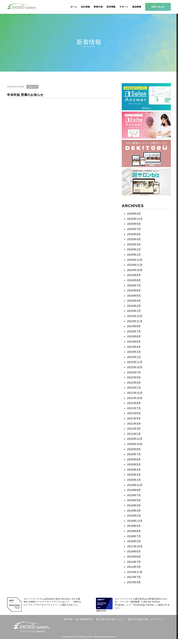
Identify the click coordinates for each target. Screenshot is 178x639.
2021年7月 (134, 408)
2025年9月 (134, 223)
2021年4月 (134, 423)
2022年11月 (134, 362)
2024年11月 (134, 264)
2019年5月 (134, 500)
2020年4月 (134, 469)
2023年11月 (134, 321)
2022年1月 (134, 387)
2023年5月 (134, 341)
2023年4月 (134, 346)
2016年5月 (134, 551)
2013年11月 (134, 572)
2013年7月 (134, 577)
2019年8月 (134, 490)
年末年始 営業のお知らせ (25, 94)
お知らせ (32, 87)
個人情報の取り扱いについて (110, 619)
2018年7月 (134, 536)
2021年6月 (134, 413)
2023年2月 (134, 351)
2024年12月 (134, 259)
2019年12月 (134, 485)
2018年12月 (134, 520)
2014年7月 (134, 561)
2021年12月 (134, 392)
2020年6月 (134, 459)
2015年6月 (134, 556)
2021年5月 (134, 418)
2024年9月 (134, 275)
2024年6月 (134, 290)
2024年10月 (134, 270)
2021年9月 (134, 403)
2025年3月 (134, 244)
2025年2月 (134, 249)
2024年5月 (134, 295)
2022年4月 (134, 382)
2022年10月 (134, 367)
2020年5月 (134, 464)
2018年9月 (134, 525)
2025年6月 (134, 234)
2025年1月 (134, 254)
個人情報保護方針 (84, 619)
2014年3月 (134, 566)
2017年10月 (134, 546)
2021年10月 (134, 398)
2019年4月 (134, 505)
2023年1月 (134, 357)
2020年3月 (134, 474)
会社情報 (68, 619)
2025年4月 (134, 239)
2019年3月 (134, 510)
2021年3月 (134, 428)
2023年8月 (134, 326)
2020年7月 (134, 454)
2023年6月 (134, 336)
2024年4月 (134, 300)
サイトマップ (157, 619)
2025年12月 (134, 218)
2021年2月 (134, 433)
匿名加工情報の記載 (138, 619)
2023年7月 (134, 331)
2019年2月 (134, 515)
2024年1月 (134, 310)
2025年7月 (134, 229)
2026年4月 (134, 213)
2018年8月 (134, 531)
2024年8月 (134, 280)
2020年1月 (134, 479)
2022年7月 (134, 372)
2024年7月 (134, 285)
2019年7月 (134, 495)
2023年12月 (134, 316)
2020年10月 (134, 444)
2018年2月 (134, 541)
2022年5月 (134, 377)
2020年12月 (134, 438)
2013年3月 (134, 582)
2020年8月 (134, 449)
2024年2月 (134, 305)
